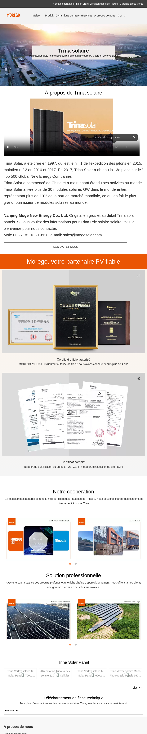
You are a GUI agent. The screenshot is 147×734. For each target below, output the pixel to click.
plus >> (137, 687)
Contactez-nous (65, 246)
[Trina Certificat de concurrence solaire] (73, 414)
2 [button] (76, 564)
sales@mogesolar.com (82, 235)
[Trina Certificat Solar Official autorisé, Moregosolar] (73, 311)
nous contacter (105, 703)
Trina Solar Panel (73, 662)
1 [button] (71, 564)
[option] (39, 539)
